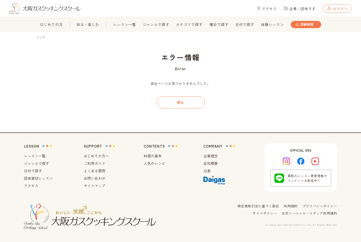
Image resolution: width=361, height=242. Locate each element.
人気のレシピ (154, 163)
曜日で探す (219, 24)
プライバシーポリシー (319, 206)
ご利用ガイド (94, 163)
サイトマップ (94, 185)
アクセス (31, 185)
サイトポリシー (265, 213)
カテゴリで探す (189, 24)
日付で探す (244, 24)
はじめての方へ (96, 155)
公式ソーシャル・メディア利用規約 (309, 213)
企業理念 (210, 155)
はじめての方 (51, 24)
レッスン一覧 (124, 24)
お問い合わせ (94, 178)
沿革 (207, 170)
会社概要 (210, 163)
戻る (180, 102)
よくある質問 (94, 170)
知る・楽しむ (88, 24)
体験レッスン (272, 24)
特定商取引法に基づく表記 (258, 206)
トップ (41, 37)
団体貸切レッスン (38, 178)
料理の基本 (153, 155)
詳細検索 (304, 24)
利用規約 (291, 206)
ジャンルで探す (156, 24)
